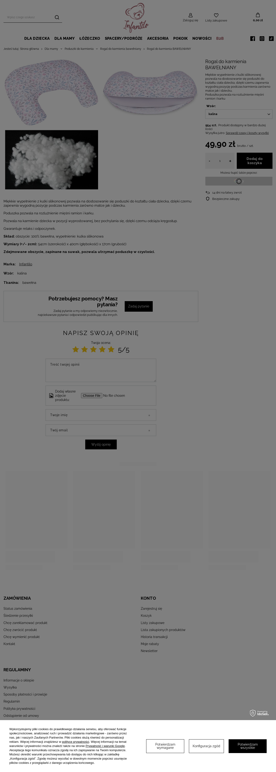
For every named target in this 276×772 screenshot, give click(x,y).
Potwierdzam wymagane (165, 746)
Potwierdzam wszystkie (248, 746)
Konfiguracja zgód (206, 746)
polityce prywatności (75, 741)
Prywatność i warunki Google (105, 746)
